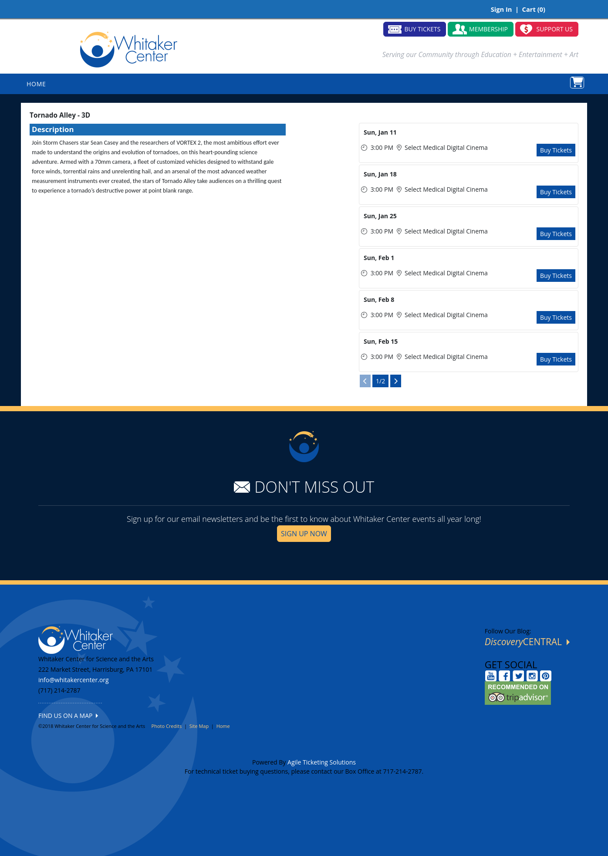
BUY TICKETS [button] (423, 29)
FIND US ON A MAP (68, 715)
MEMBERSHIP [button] (488, 29)
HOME (36, 84)
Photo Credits (167, 726)
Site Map (199, 726)
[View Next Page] (395, 381)
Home (223, 726)
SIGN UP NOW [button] (304, 533)
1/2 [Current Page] (380, 381)
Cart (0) (533, 9)
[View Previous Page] (365, 381)
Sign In (501, 9)
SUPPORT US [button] (555, 29)
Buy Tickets (556, 150)
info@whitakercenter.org (73, 680)
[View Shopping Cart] (577, 82)
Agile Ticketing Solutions (321, 762)
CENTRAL (527, 642)
